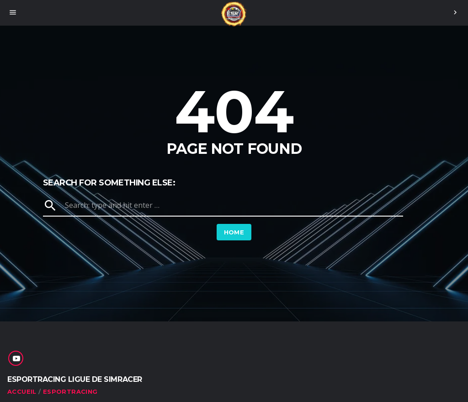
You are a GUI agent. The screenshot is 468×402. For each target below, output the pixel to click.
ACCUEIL (22, 391)
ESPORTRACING (70, 391)
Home (234, 232)
